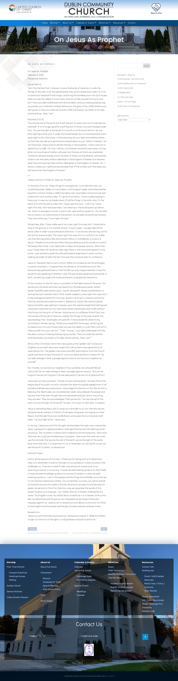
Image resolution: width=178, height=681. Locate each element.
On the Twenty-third (125, 88)
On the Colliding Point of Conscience (131, 83)
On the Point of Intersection (128, 106)
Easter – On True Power (126, 101)
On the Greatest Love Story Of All (130, 79)
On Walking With (123, 92)
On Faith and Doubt (125, 97)
